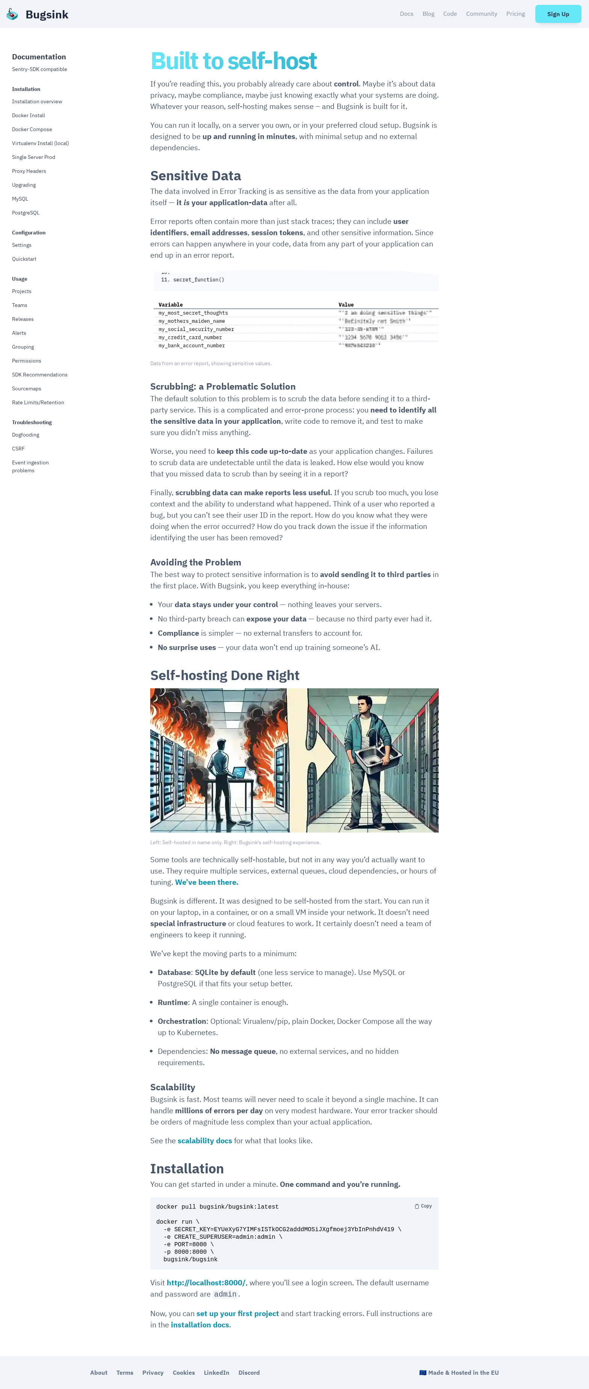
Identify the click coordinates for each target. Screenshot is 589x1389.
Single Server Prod (33, 157)
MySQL (20, 198)
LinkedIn (217, 1372)
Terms (124, 1372)
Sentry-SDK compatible (39, 69)
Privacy (153, 1372)
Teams (19, 305)
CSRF (18, 448)
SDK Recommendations (40, 374)
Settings (22, 245)
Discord (249, 1372)
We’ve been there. (207, 882)
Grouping (23, 346)
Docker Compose (32, 129)
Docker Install (28, 115)
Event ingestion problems (30, 466)
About (98, 1372)
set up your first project (237, 1313)
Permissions (26, 360)
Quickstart (24, 258)
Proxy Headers (29, 171)
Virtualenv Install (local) (40, 143)
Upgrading (24, 184)
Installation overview (37, 101)
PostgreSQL (25, 212)
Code (450, 13)
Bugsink (47, 14)
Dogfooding (25, 434)
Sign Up (558, 14)
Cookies (184, 1372)
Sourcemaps (26, 388)
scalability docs (205, 1140)
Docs (407, 13)
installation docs (200, 1324)
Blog (428, 13)
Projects (22, 291)
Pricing (515, 13)
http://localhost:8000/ (206, 1282)
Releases (23, 319)
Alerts (19, 332)
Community (481, 13)
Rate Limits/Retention (38, 402)
